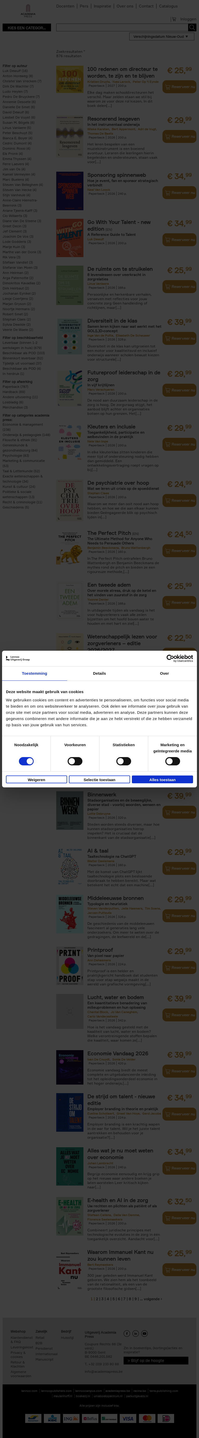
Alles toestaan (162, 780)
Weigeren (36, 780)
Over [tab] (164, 673)
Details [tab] (99, 673)
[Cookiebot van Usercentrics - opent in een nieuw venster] (170, 658)
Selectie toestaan (100, 780)
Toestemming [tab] (34, 673)
